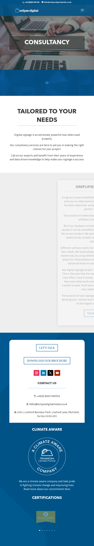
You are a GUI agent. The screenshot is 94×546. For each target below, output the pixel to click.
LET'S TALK (47, 347)
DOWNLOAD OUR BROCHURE (47, 360)
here (67, 489)
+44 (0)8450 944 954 (31, 2)
